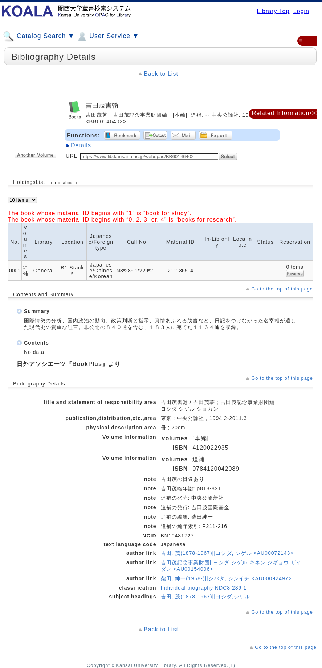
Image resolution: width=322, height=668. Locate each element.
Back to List (161, 74)
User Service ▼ (107, 36)
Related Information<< (284, 113)
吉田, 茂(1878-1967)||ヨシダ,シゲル (205, 596)
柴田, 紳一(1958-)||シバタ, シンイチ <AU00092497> (226, 578)
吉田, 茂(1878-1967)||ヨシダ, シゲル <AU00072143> (227, 553)
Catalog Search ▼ (38, 36)
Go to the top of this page (282, 289)
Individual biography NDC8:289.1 (203, 588)
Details (81, 145)
